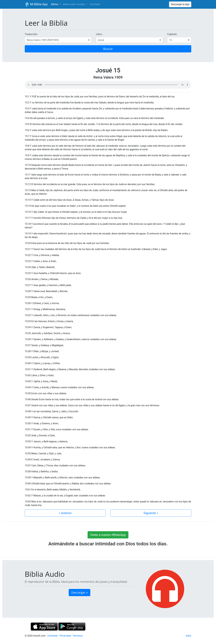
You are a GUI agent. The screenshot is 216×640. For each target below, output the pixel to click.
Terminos (78, 635)
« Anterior (65, 513)
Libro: (99, 34)
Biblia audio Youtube (74, 4)
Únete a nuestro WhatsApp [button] (108, 535)
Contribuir (95, 4)
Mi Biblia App (36, 4)
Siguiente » (151, 513)
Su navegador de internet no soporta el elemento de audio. (108, 85)
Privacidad (65, 635)
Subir (188, 635)
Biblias (55, 4)
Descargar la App (180, 4)
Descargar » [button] (79, 592)
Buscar (108, 49)
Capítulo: (172, 34)
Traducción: (31, 34)
